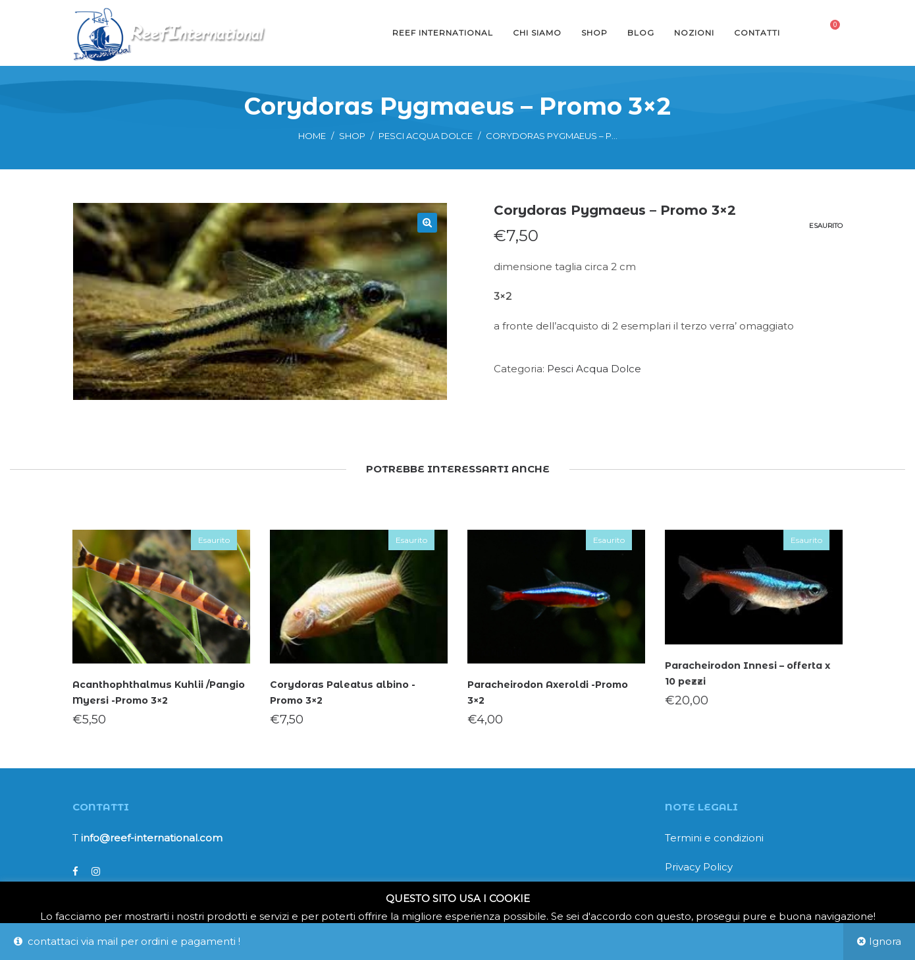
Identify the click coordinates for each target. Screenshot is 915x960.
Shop (352, 135)
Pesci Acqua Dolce (426, 135)
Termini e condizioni (714, 838)
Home (312, 135)
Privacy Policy (699, 867)
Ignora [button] (885, 941)
